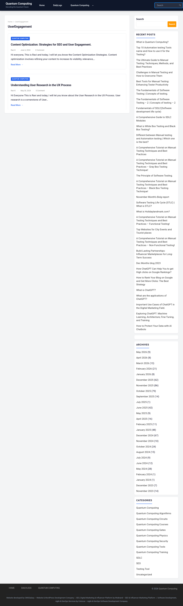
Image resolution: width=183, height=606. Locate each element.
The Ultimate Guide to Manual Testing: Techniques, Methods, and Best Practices (155, 64)
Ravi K (14, 52)
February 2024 (144, 474)
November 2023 (145, 491)
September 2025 (145, 397)
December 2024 (144, 436)
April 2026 (141, 358)
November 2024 (145, 441)
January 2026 (143, 374)
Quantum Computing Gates (151, 530)
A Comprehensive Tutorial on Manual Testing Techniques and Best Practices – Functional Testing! (156, 221)
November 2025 (145, 385)
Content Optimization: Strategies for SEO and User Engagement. (52, 46)
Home (11, 23)
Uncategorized (144, 575)
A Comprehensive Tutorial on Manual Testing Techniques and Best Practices (156, 151)
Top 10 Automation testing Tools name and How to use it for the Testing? (153, 51)
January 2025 (143, 430)
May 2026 (141, 352)
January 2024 (143, 480)
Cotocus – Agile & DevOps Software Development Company (103, 601)
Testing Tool (142, 569)
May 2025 (141, 413)
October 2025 (143, 391)
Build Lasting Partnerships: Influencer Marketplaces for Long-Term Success (154, 254)
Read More (18, 66)
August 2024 (143, 452)
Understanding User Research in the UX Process (42, 87)
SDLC (139, 558)
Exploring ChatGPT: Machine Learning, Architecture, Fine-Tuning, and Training (155, 317)
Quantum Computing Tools (150, 547)
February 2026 (144, 369)
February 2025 (144, 424)
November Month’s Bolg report (152, 197)
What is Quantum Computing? (152, 42)
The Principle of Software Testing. (154, 176)
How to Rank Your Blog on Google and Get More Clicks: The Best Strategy (154, 281)
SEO (138, 564)
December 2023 (144, 486)
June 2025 (142, 408)
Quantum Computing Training (152, 552)
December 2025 (144, 380)
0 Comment (41, 52)
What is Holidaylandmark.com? (153, 211)
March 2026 (142, 363)
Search (140, 19)
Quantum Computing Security (152, 541)
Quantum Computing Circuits (152, 519)
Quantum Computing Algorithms (153, 513)
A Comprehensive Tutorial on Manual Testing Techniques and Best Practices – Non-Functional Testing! (156, 242)
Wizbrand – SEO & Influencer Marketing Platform (135, 598)
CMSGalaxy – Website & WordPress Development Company (49, 598)
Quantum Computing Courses (152, 525)
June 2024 (142, 463)
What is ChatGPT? (146, 290)
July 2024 (141, 458)
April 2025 (141, 419)
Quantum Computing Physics (152, 536)
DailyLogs (26, 588)
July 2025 (141, 402)
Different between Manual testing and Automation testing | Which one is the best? (155, 139)
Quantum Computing (19, 3)
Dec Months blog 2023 (148, 263)
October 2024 (143, 447)
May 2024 (141, 469)
